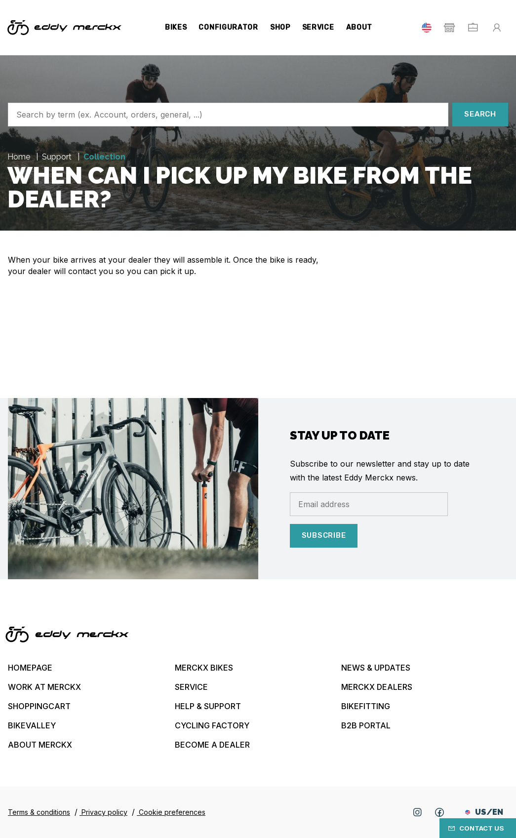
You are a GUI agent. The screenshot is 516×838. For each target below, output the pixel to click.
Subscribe (324, 535)
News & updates (375, 668)
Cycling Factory (212, 725)
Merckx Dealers (376, 687)
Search (480, 114)
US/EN (484, 812)
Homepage (30, 668)
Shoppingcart (39, 706)
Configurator (228, 27)
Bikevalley (32, 725)
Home (19, 156)
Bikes (176, 27)
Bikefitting (365, 706)
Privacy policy (103, 812)
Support (58, 156)
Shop (280, 27)
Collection (104, 156)
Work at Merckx (44, 687)
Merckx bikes (204, 668)
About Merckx (40, 745)
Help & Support (208, 706)
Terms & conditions (39, 812)
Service (318, 27)
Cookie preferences (171, 812)
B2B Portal (366, 725)
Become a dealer (212, 745)
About (359, 27)
